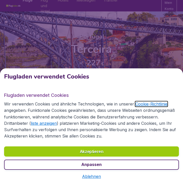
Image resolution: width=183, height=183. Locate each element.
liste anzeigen (44, 123)
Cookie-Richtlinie (151, 103)
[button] (91, 176)
